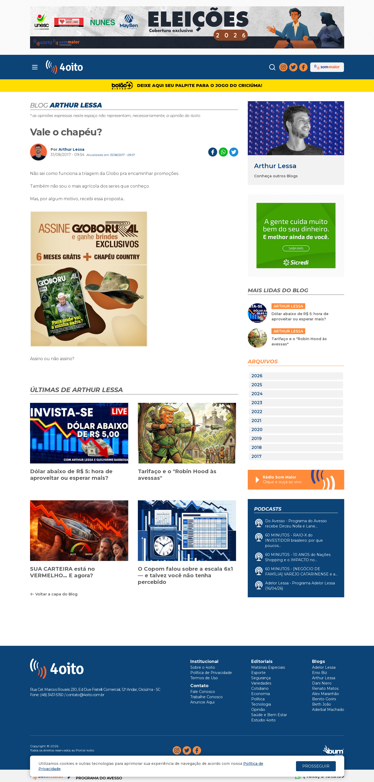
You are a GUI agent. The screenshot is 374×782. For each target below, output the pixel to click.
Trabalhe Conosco (206, 697)
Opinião (258, 709)
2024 (257, 393)
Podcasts (267, 509)
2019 (256, 438)
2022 (256, 411)
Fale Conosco (202, 691)
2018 (256, 447)
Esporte (258, 672)
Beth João (321, 704)
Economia (260, 693)
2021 (256, 420)
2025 (256, 384)
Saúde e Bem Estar (269, 714)
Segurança (261, 678)
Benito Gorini (324, 699)
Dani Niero (322, 683)
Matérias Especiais (268, 667)
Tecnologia (261, 704)
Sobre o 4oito (202, 667)
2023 (256, 402)
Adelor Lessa (324, 667)
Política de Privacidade (211, 672)
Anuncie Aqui (202, 702)
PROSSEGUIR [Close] (315, 766)
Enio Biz (319, 672)
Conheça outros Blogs (276, 176)
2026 (257, 375)
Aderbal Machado (328, 709)
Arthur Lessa (71, 149)
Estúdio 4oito (263, 720)
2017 (256, 456)
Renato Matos (325, 688)
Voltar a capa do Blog (53, 594)
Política (258, 699)
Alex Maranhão (325, 693)
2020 (257, 429)
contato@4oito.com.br (85, 694)
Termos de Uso (204, 678)
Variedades (261, 683)
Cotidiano (260, 688)
